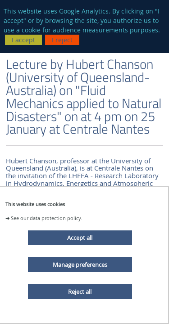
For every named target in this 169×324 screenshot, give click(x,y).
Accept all (79, 238)
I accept (23, 40)
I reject (62, 40)
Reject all (79, 292)
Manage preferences (80, 265)
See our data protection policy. (46, 218)
